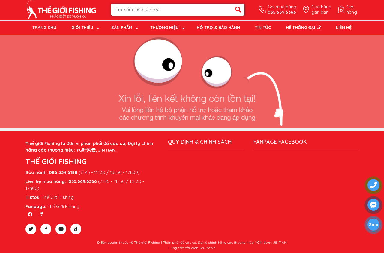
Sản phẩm (121, 27)
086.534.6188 (63, 172)
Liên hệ (344, 27)
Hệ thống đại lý (303, 27)
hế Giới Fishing (65, 206)
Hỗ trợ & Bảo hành (218, 27)
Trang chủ (44, 27)
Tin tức (263, 27)
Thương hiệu (164, 27)
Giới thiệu (82, 27)
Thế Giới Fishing (58, 197)
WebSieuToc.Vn (203, 248)
